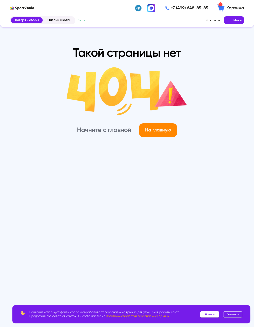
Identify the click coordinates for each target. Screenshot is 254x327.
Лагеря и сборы (27, 20)
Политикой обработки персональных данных (137, 316)
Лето (81, 20)
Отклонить (233, 314)
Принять (210, 314)
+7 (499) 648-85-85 (189, 8)
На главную (158, 130)
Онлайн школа (58, 20)
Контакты (213, 20)
